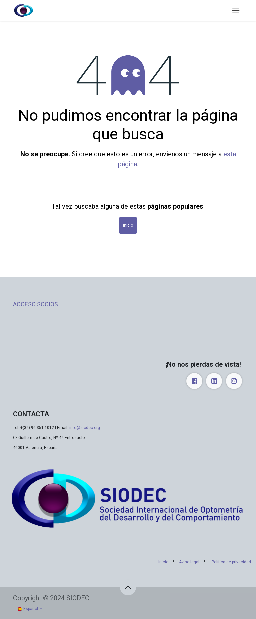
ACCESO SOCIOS (35, 304)
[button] (128, 587)
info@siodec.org (84, 427)
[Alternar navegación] (236, 10)
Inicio (128, 225)
